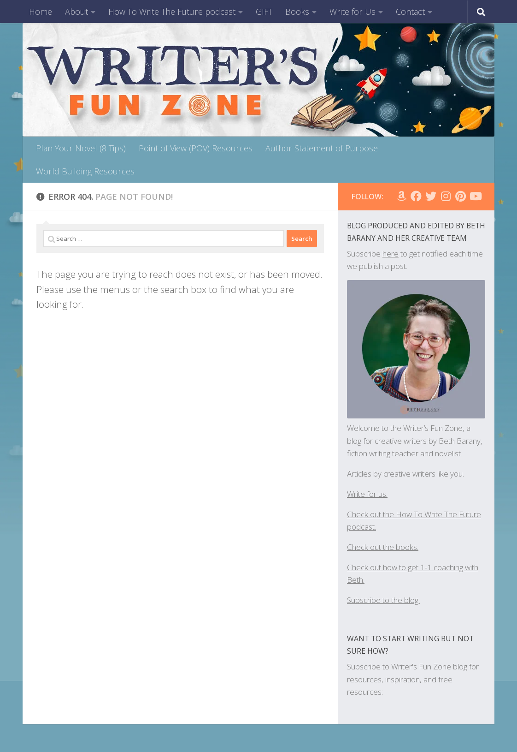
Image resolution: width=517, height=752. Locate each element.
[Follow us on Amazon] (401, 196)
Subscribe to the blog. (383, 600)
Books (297, 11)
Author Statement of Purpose (321, 148)
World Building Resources (85, 171)
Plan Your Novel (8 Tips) (81, 148)
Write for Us (352, 11)
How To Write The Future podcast (171, 11)
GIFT (264, 11)
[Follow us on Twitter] (430, 196)
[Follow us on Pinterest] (460, 196)
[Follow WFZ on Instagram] (445, 196)
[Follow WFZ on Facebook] (416, 196)
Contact (410, 11)
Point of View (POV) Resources (196, 148)
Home (40, 11)
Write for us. (367, 494)
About (76, 11)
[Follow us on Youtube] (475, 196)
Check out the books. (382, 547)
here (390, 253)
